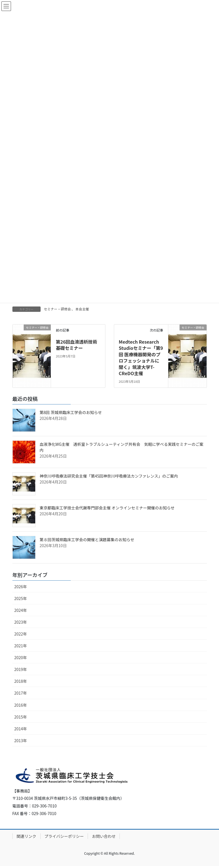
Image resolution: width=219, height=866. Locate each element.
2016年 (20, 705)
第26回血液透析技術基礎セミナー (76, 344)
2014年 (20, 728)
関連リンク (26, 836)
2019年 (20, 669)
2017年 (20, 693)
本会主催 (82, 308)
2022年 (20, 634)
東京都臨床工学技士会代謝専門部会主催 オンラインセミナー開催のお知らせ (107, 508)
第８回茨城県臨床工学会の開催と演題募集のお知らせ (87, 539)
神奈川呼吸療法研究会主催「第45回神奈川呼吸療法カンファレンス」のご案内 (109, 476)
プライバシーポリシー (64, 836)
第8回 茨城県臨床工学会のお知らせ (71, 412)
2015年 (20, 717)
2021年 (20, 645)
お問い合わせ (104, 836)
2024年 (20, 610)
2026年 (20, 586)
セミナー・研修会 (57, 308)
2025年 (20, 598)
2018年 (20, 681)
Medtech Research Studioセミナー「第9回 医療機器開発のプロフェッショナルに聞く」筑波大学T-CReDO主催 (141, 357)
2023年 (20, 622)
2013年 (20, 740)
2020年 (20, 657)
